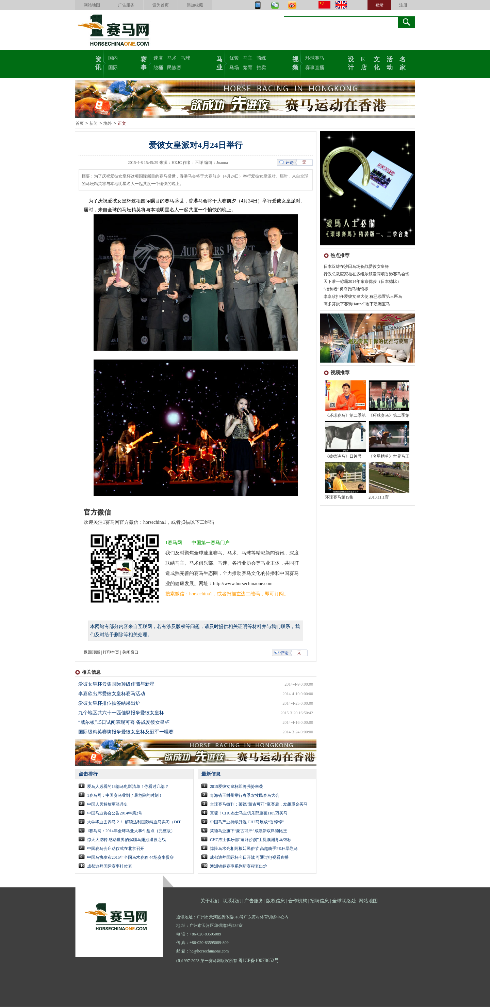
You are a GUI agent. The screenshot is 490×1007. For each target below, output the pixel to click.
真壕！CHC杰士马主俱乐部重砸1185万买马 (249, 813)
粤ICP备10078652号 (258, 960)
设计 (351, 63)
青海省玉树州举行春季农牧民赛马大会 (244, 795)
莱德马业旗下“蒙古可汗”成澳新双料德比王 (248, 831)
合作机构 (297, 901)
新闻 (93, 123)
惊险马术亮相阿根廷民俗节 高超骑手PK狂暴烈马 (254, 848)
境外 (107, 123)
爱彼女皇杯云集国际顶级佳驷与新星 (116, 684)
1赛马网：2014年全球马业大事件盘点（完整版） (131, 831)
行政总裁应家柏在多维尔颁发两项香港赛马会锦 (366, 274)
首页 (80, 123)
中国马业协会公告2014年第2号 (114, 813)
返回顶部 (92, 652)
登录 (379, 5)
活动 (390, 63)
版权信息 (275, 901)
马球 (185, 58)
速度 (158, 58)
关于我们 (209, 901)
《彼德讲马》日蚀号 (343, 456)
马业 (219, 63)
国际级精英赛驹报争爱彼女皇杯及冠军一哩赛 (126, 732)
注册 (403, 5)
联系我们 (232, 901)
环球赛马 (314, 58)
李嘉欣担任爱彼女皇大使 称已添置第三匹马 (363, 296)
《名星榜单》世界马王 (389, 456)
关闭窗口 (130, 652)
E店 (364, 63)
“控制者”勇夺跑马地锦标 (346, 289)
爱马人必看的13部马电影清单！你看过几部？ (128, 786)
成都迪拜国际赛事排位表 (109, 866)
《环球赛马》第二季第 (345, 415)
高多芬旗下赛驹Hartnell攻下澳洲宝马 (357, 304)
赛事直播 (314, 67)
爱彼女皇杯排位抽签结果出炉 (109, 703)
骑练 (261, 58)
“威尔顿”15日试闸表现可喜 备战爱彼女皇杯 (123, 722)
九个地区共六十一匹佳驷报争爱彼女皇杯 (121, 713)
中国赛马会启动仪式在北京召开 (115, 848)
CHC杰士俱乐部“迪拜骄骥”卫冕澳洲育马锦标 (250, 840)
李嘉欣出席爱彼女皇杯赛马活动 (111, 694)
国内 (113, 58)
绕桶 (158, 67)
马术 (172, 58)
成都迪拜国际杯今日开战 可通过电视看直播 (249, 857)
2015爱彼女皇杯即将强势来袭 (236, 786)
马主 (247, 58)
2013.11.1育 (379, 497)
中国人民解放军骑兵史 (107, 804)
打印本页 (111, 652)
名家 (402, 63)
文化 (377, 63)
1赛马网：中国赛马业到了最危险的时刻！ (125, 795)
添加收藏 (195, 5)
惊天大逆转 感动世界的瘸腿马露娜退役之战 (126, 840)
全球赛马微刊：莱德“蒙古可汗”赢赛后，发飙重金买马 (259, 804)
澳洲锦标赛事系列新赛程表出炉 (238, 866)
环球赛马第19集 (339, 497)
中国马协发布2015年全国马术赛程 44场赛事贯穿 (130, 857)
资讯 (98, 63)
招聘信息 (319, 901)
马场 (234, 67)
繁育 (247, 67)
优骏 (234, 58)
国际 (113, 67)
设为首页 (160, 5)
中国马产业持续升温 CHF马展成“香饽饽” (247, 822)
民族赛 (174, 67)
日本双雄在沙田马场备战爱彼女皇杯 (356, 266)
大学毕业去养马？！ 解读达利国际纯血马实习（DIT (134, 822)
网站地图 (92, 5)
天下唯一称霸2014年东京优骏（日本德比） (362, 281)
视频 (295, 63)
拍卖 (261, 67)
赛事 (144, 63)
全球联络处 (344, 901)
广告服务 (126, 5)
